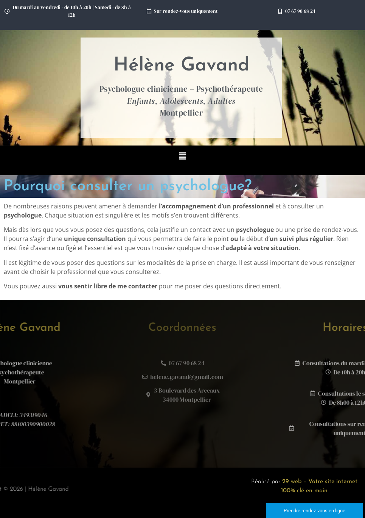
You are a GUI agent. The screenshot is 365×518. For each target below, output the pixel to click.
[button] (182, 156)
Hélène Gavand (181, 65)
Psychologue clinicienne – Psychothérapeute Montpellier (181, 100)
